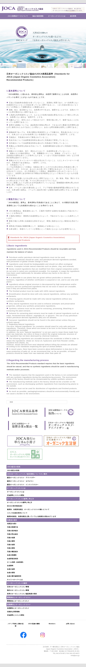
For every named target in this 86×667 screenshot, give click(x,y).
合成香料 (10, 565)
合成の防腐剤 (11, 555)
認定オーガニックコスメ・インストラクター (22, 484)
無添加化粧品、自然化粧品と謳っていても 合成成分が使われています (31, 516)
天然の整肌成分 (12, 551)
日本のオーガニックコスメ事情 (18, 587)
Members (52, 623)
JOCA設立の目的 (13, 470)
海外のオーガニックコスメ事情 (18, 590)
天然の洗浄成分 (12, 531)
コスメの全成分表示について (17, 513)
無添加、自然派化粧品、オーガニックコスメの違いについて (28, 509)
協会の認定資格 (37, 16)
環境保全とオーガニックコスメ (18, 601)
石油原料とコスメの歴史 (15, 495)
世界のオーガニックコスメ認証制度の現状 (22, 594)
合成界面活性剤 (12, 559)
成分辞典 (73, 16)
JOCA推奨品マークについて (18, 16)
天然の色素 (11, 537)
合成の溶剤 (11, 572)
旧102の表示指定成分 (14, 506)
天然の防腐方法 (12, 527)
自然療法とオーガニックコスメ (18, 608)
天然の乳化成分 (12, 534)
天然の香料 (11, 541)
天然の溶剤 (11, 548)
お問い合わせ (70, 623)
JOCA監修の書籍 (34, 623)
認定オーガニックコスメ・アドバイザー (21, 477)
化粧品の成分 (11, 523)
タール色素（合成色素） (15, 562)
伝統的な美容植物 (13, 611)
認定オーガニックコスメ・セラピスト (20, 481)
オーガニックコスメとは (56, 16)
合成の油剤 (11, 569)
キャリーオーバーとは (15, 579)
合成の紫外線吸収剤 (14, 576)
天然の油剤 (11, 544)
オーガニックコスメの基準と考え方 (19, 502)
